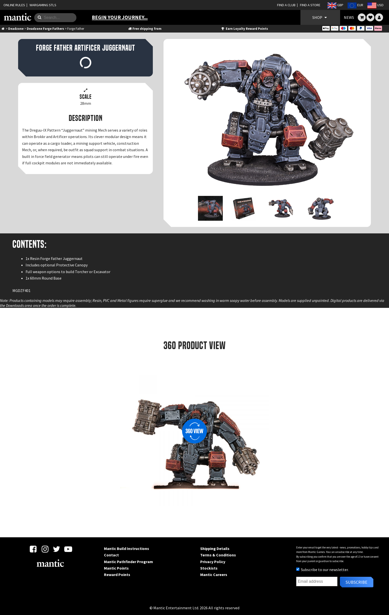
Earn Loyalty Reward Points (244, 29)
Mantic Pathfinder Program (128, 561)
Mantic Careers (213, 574)
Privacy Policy (212, 561)
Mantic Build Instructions (126, 548)
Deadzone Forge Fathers (45, 29)
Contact (111, 554)
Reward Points (117, 574)
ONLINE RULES (14, 5)
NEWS (349, 17)
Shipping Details (214, 548)
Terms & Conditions (218, 554)
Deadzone (16, 29)
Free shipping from (145, 29)
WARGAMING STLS (43, 5)
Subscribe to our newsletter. (322, 569)
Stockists (209, 568)
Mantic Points (116, 568)
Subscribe (356, 582)
